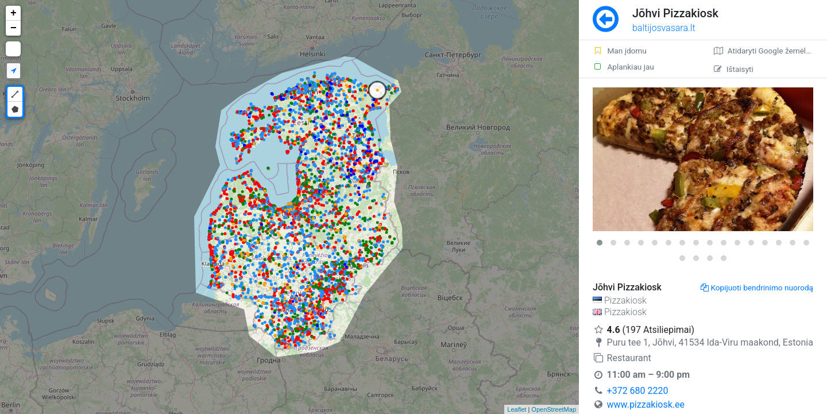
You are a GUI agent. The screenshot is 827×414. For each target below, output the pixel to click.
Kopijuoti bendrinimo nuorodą (757, 287)
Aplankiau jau (623, 66)
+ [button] (13, 13)
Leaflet (516, 409)
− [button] (13, 28)
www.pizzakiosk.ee (646, 404)
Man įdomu (620, 50)
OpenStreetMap (553, 409)
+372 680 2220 (637, 390)
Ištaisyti (733, 69)
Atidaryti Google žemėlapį (765, 50)
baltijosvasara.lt (663, 27)
